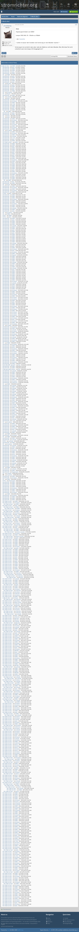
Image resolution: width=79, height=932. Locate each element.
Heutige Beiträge (68, 923)
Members (49, 921)
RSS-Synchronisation (69, 920)
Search (48, 920)
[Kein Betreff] (6, 67)
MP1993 (17, 650)
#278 (76, 24)
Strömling (18, 757)
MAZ (13, 181)
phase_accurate (20, 532)
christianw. (8, 26)
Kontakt (65, 918)
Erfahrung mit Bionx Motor (9, 369)
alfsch (8, 184)
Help (48, 923)
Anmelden (64, 11)
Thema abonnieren (7, 909)
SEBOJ (13, 66)
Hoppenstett (15, 472)
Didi (19, 365)
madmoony (14, 382)
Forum (12, 16)
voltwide (9, 96)
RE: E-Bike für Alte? (7, 142)
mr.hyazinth (17, 803)
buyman (17, 693)
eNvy (50, 930)
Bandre (9, 93)
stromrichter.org (19, 4)
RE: (3, 74)
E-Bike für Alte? (35, 16)
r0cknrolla (18, 573)
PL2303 (4, 193)
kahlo (13, 67)
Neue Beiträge (67, 921)
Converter (22, 39)
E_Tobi (13, 104)
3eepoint (14, 255)
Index (48, 918)
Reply (74, 53)
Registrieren (73, 11)
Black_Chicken (18, 602)
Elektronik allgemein (22, 16)
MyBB (8, 930)
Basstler (9, 83)
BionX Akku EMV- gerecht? (9, 365)
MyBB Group (20, 930)
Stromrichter (5, 16)
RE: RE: (4, 215)
